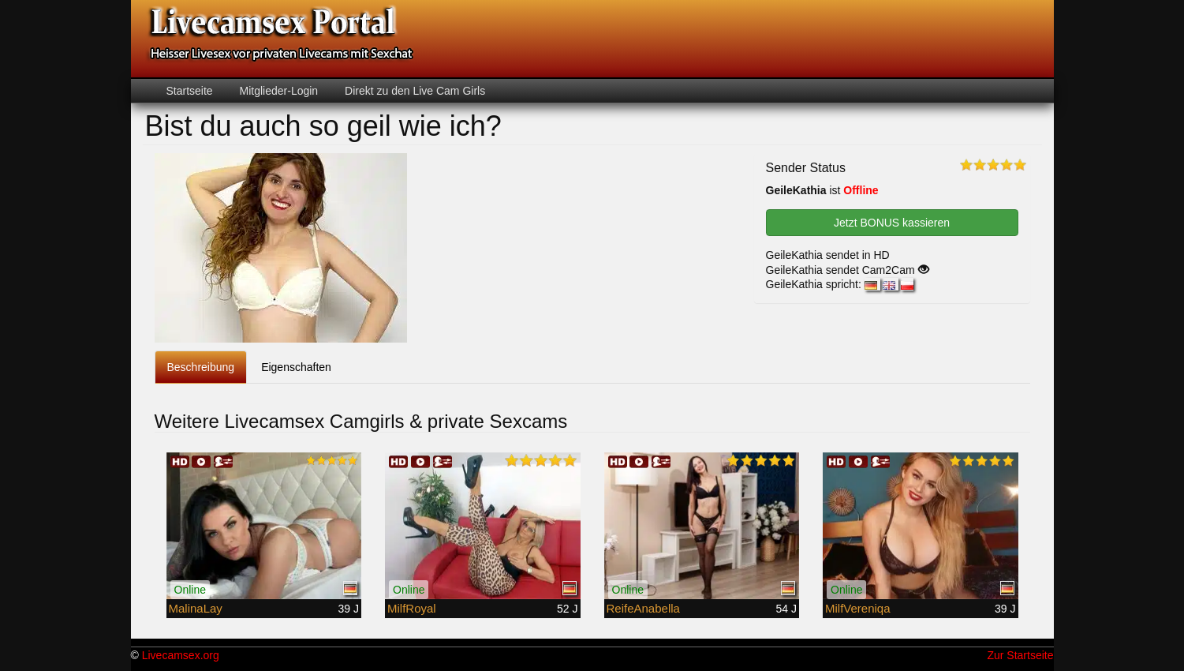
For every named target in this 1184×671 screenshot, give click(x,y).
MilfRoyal (411, 608)
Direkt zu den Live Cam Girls (413, 90)
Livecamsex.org (180, 655)
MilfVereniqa (858, 608)
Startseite (189, 90)
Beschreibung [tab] (201, 367)
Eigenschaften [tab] (296, 367)
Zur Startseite (1020, 655)
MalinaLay (195, 608)
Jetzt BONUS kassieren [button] (892, 222)
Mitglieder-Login (278, 90)
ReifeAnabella (643, 608)
